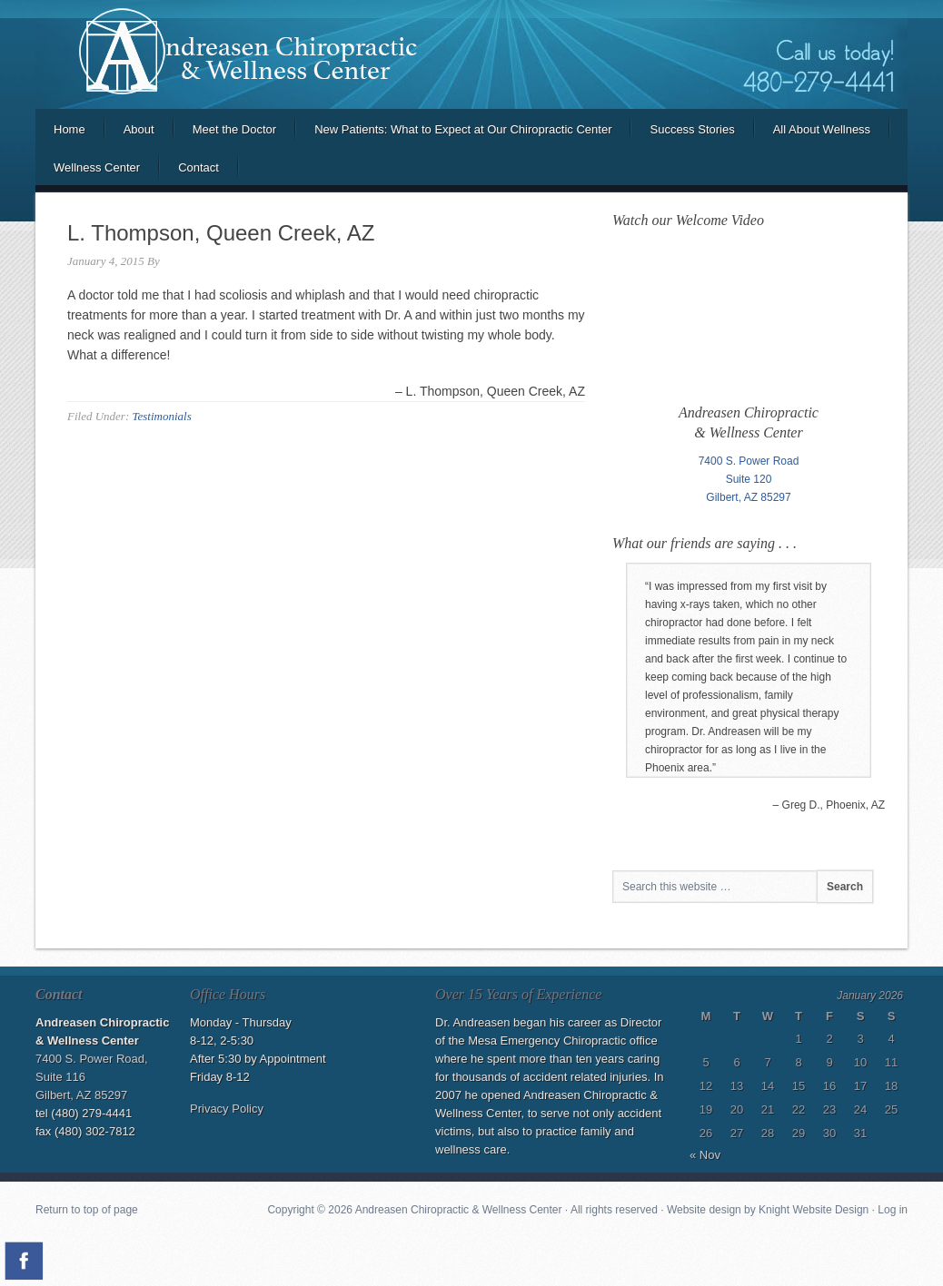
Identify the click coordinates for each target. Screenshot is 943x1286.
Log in (893, 1209)
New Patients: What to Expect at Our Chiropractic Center (462, 129)
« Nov (705, 1155)
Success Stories (692, 129)
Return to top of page (86, 1209)
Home (69, 129)
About (139, 129)
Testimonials (161, 416)
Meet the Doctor (235, 129)
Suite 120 (749, 479)
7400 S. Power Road (749, 461)
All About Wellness (821, 129)
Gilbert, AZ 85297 (748, 497)
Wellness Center (97, 167)
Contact (198, 167)
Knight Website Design (814, 1209)
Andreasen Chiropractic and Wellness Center (471, 54)
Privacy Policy (226, 1108)
